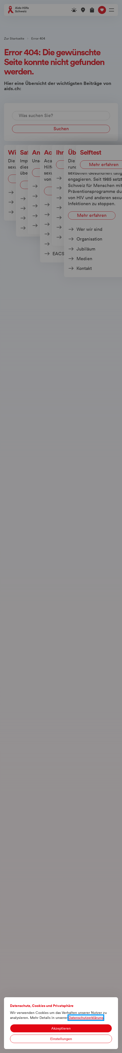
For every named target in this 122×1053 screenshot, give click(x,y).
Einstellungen (61, 1039)
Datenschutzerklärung (85, 1017)
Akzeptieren (61, 1028)
